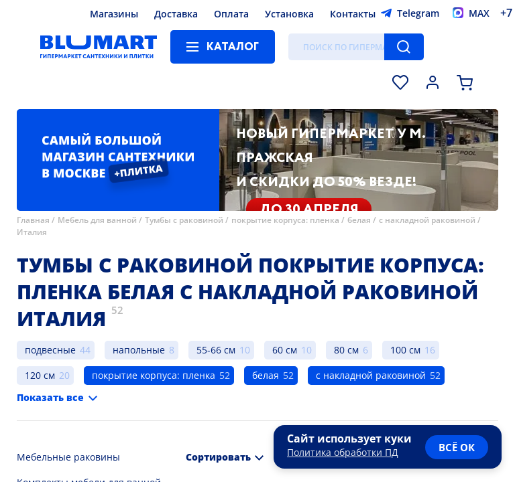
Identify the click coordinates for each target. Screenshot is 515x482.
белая (359, 220)
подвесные (50, 349)
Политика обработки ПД (342, 452)
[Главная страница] (98, 46)
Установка (289, 13)
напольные (139, 349)
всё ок (457, 447)
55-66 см (215, 349)
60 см (284, 349)
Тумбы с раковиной (184, 220)
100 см (405, 349)
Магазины (114, 13)
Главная (33, 220)
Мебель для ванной (97, 220)
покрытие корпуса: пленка (285, 220)
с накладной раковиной (427, 220)
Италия (32, 232)
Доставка (176, 13)
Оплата (231, 13)
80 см (346, 349)
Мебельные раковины (68, 457)
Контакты (353, 13)
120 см (40, 375)
